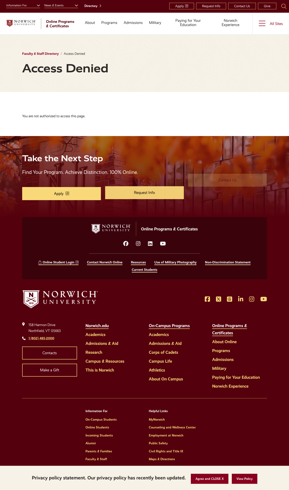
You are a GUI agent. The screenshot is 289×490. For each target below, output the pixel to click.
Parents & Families (98, 451)
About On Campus (166, 378)
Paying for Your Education (188, 22)
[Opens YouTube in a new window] (163, 244)
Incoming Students (99, 435)
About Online (224, 341)
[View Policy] (244, 479)
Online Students (97, 427)
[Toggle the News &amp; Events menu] (75, 5)
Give (267, 6)
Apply (179, 6)
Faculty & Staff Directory (40, 54)
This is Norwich (99, 370)
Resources (138, 262)
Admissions (133, 23)
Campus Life (160, 361)
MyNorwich (157, 419)
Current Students (144, 270)
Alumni (90, 443)
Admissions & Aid (101, 343)
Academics (95, 334)
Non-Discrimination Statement (228, 262)
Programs (109, 23)
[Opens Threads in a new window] (229, 299)
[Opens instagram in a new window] (138, 244)
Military (155, 23)
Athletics (157, 370)
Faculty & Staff (96, 459)
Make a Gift (49, 370)
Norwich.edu (97, 325)
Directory (91, 6)
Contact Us (242, 6)
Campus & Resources (104, 361)
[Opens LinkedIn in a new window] (150, 244)
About (90, 23)
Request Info (211, 6)
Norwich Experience (230, 22)
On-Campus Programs (169, 325)
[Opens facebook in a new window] (125, 244)
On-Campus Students (101, 419)
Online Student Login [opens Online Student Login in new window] (58, 262)
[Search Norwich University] (284, 6)
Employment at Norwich (166, 435)
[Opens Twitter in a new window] (218, 299)
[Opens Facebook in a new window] (207, 299)
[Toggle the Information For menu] (37, 5)
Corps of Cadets (163, 352)
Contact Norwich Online (104, 262)
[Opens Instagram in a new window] (251, 299)
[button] (209, 479)
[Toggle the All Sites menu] (270, 23)
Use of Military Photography (175, 262)
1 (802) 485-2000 (41, 338)
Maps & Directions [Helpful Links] (162, 459)
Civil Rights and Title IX (166, 451)
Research (93, 352)
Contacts (49, 353)
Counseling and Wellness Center (172, 427)
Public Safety (158, 443)
